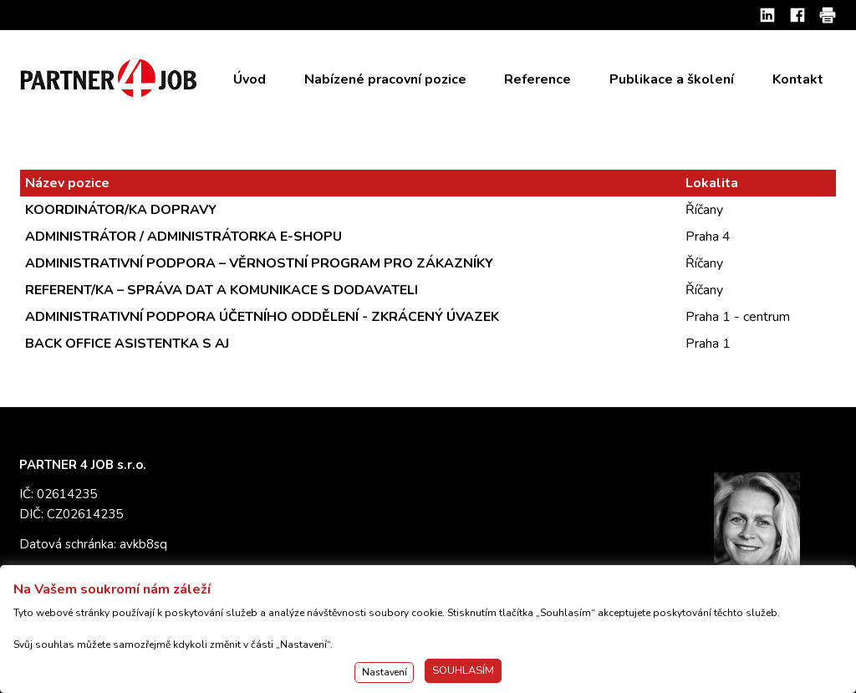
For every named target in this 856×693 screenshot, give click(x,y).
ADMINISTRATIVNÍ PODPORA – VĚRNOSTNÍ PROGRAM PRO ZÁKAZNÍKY (259, 263)
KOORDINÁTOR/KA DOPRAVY (121, 210)
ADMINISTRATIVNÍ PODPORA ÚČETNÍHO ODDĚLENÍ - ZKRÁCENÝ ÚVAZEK (262, 317)
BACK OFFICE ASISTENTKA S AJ (127, 343)
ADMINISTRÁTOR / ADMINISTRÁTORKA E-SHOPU (183, 236)
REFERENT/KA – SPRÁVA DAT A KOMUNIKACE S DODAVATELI (221, 290)
